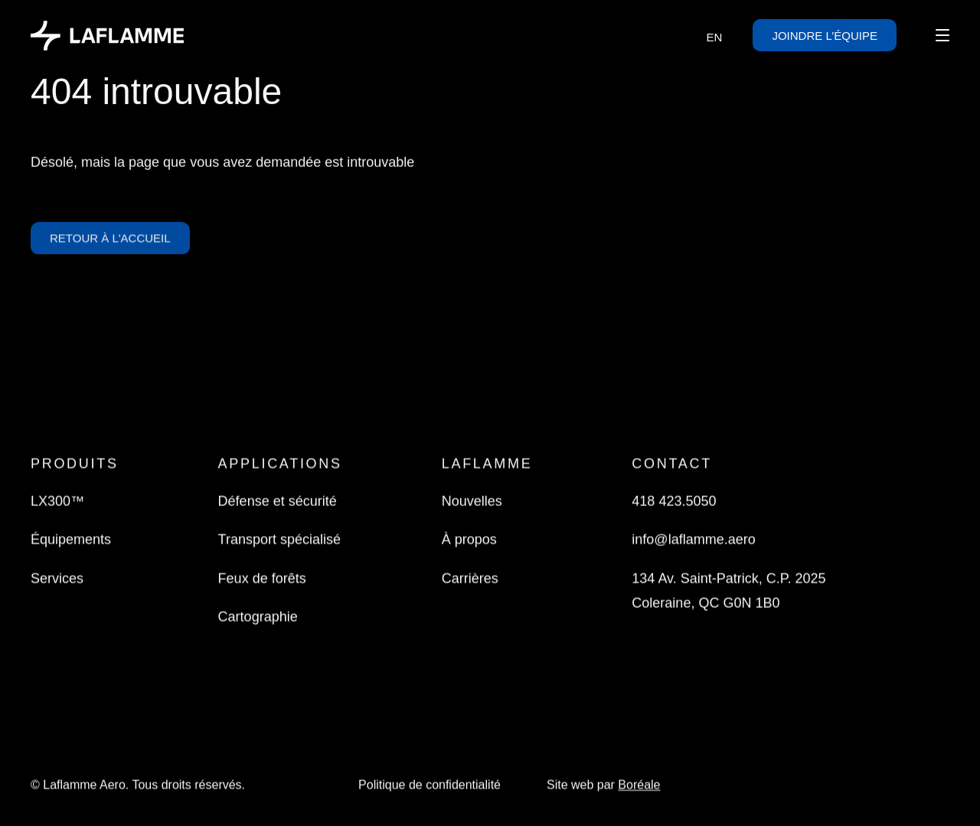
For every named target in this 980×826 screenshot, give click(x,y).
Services (57, 579)
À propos (469, 540)
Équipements (71, 540)
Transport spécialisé (279, 540)
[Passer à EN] (715, 36)
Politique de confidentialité (429, 785)
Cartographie (258, 617)
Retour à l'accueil (110, 241)
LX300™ (57, 502)
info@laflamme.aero (693, 540)
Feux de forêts (262, 579)
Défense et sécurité (277, 502)
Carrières (470, 579)
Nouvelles (472, 502)
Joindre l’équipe (824, 34)
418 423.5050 (674, 502)
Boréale (639, 785)
